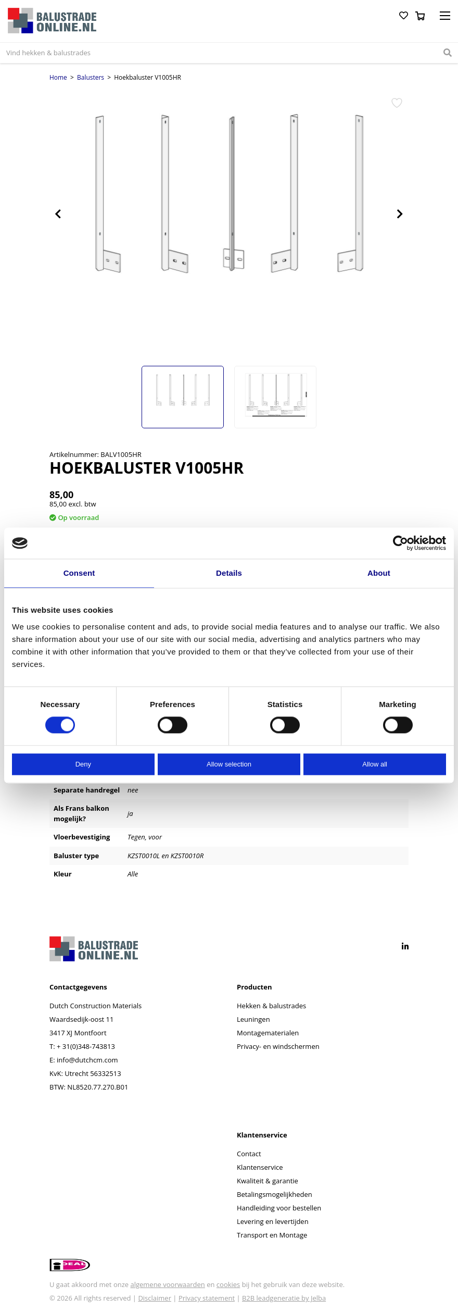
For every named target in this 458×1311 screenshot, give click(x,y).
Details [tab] (229, 572)
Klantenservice (260, 1167)
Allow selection (229, 764)
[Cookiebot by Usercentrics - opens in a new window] (400, 543)
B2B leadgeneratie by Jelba (284, 1298)
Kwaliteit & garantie (267, 1180)
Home (58, 77)
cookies (228, 1284)
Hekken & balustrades (271, 1005)
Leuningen (253, 1019)
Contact (249, 1153)
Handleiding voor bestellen (279, 1208)
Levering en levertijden (273, 1221)
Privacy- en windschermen (278, 1046)
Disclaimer (154, 1298)
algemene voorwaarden (167, 1284)
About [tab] (378, 572)
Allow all (374, 764)
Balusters (90, 77)
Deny (83, 764)
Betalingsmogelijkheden (274, 1194)
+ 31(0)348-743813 (86, 1046)
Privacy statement (207, 1298)
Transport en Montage (272, 1235)
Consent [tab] (79, 572)
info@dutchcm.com (87, 1060)
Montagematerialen (268, 1032)
